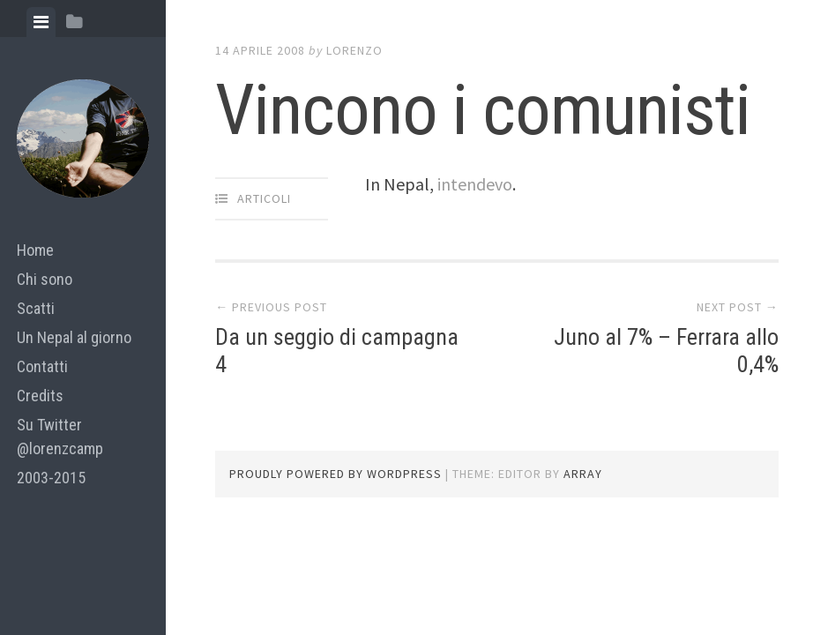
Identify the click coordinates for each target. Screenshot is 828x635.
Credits (40, 395)
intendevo (474, 184)
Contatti (42, 366)
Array (582, 474)
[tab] (41, 22)
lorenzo (354, 50)
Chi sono (44, 279)
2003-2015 (51, 477)
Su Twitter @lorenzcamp (60, 436)
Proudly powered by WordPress (335, 474)
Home (35, 250)
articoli (264, 198)
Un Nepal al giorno (74, 337)
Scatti (36, 308)
